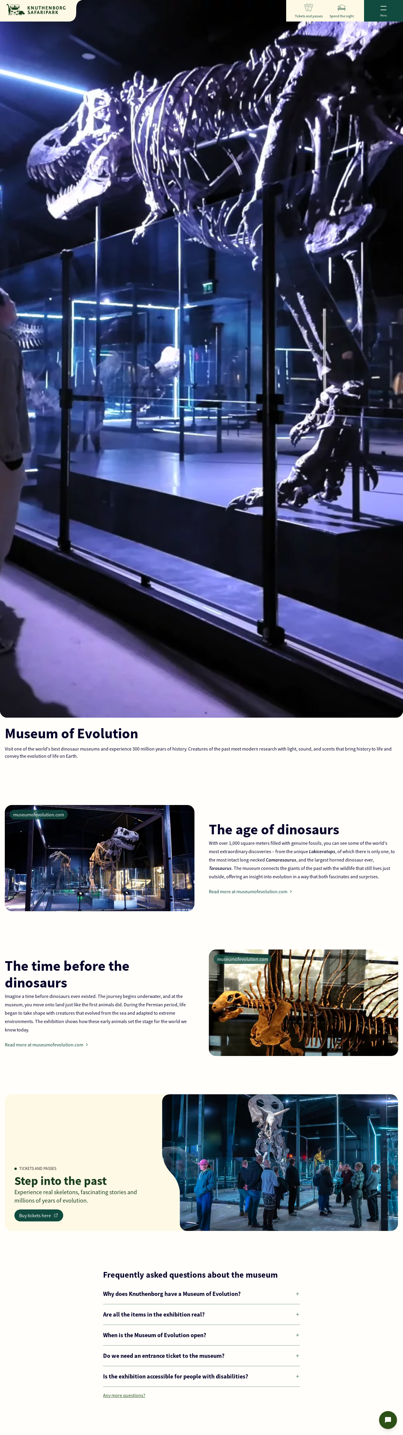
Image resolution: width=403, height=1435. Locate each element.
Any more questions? (124, 1395)
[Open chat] (388, 1420)
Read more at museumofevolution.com (252, 891)
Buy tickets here (38, 1215)
